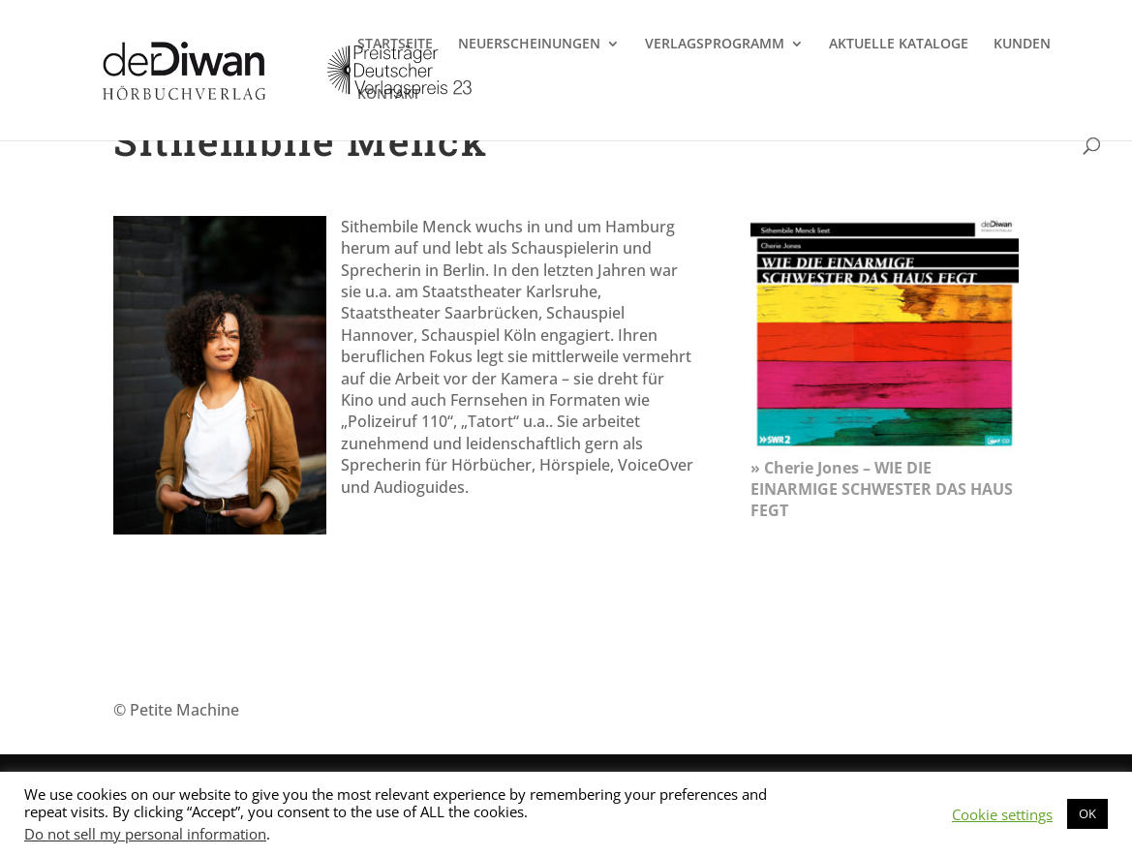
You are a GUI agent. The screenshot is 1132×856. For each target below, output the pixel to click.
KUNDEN (1022, 44)
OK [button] (1087, 813)
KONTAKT (388, 95)
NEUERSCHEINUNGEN (529, 44)
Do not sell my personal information (145, 833)
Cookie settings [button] (1002, 814)
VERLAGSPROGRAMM (714, 44)
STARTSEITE (395, 44)
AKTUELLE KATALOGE (898, 44)
